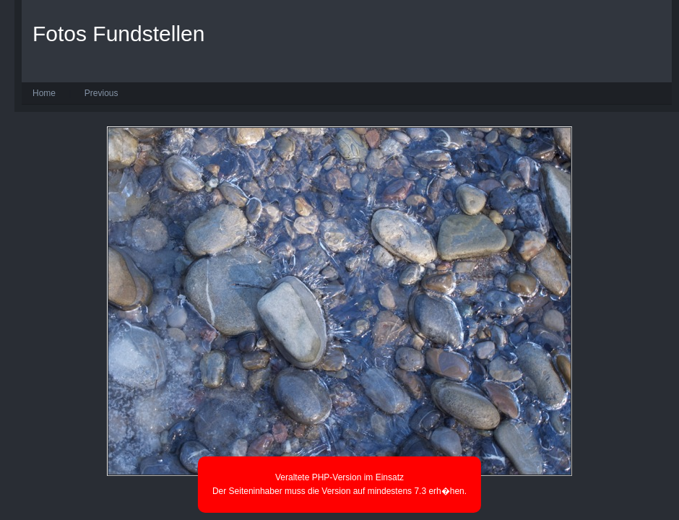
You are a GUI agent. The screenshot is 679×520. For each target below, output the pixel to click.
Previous (101, 93)
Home (44, 93)
